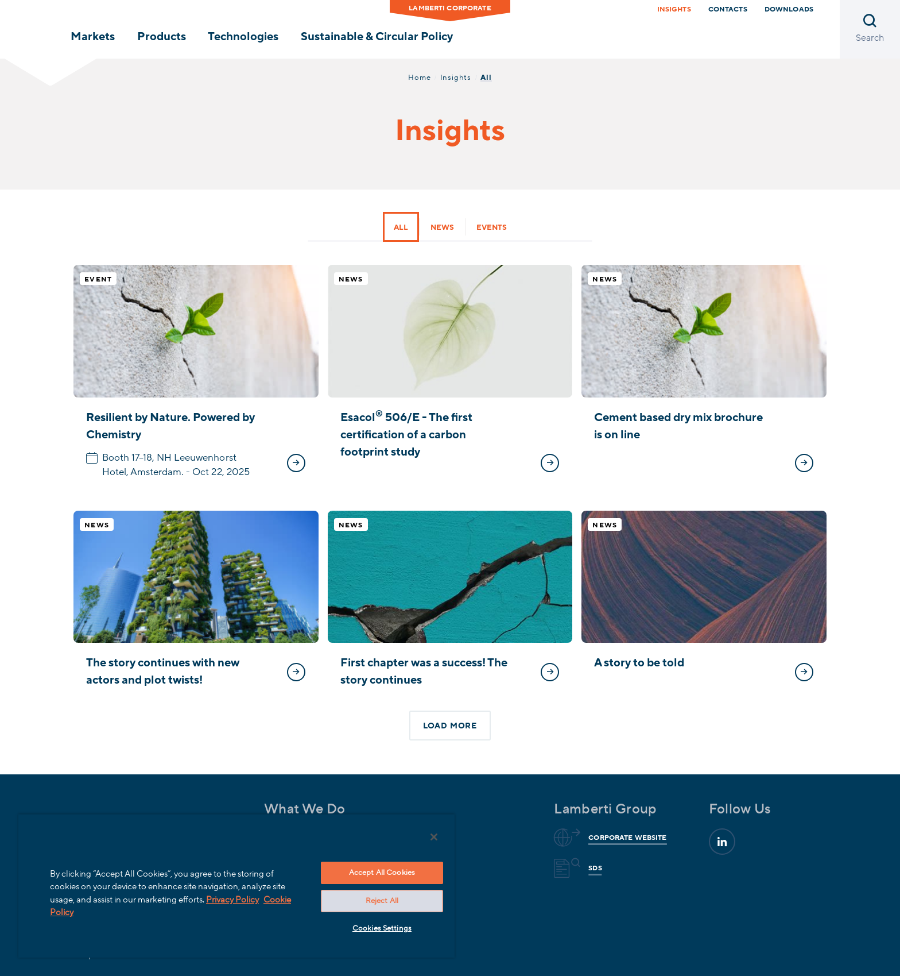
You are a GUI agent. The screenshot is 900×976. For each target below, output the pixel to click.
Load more (450, 725)
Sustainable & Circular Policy (377, 37)
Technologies (243, 37)
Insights (674, 9)
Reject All (382, 901)
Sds (593, 868)
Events (491, 227)
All (401, 227)
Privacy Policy (232, 899)
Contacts (727, 9)
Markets (93, 37)
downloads (789, 9)
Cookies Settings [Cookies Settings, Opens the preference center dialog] (382, 928)
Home (419, 78)
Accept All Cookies (382, 872)
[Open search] (870, 29)
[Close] (434, 837)
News (442, 227)
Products (161, 37)
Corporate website (625, 837)
